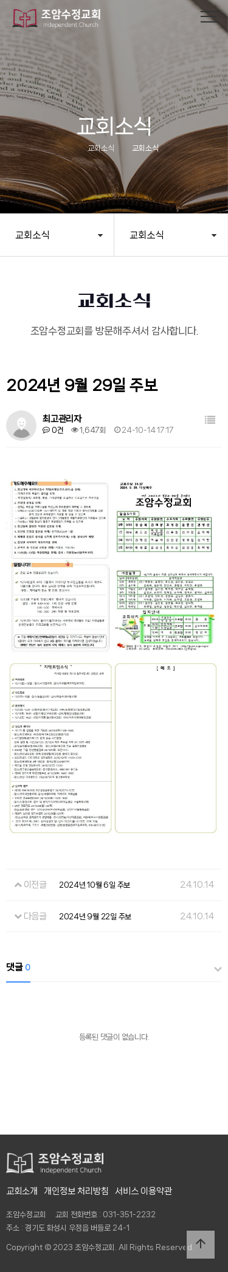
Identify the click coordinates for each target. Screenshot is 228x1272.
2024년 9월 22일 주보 (95, 917)
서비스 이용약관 (143, 1191)
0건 (53, 430)
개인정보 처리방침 (76, 1191)
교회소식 (32, 235)
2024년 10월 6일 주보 (94, 885)
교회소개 (22, 1191)
